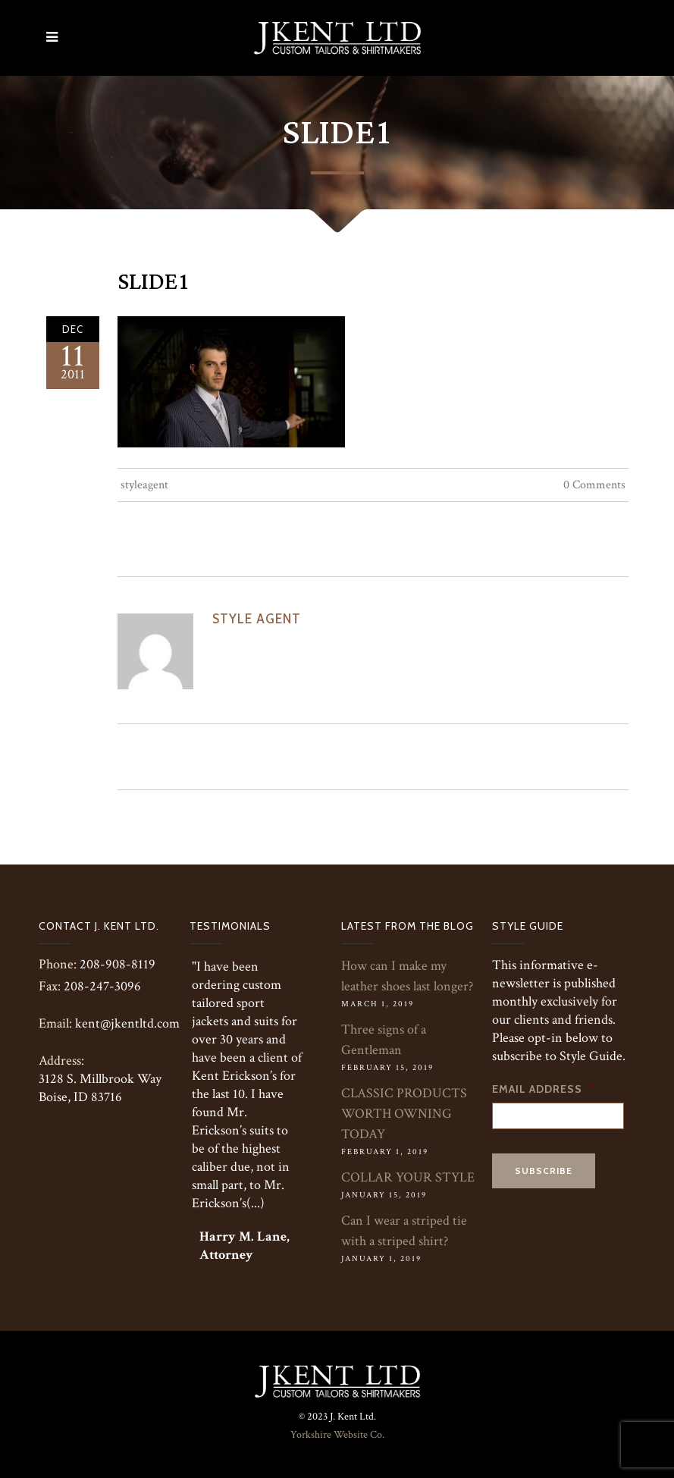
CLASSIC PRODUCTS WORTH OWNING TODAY (404, 1113)
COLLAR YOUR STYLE (408, 1177)
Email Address (543, 1089)
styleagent (144, 485)
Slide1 (154, 282)
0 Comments (594, 485)
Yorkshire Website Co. (337, 1435)
